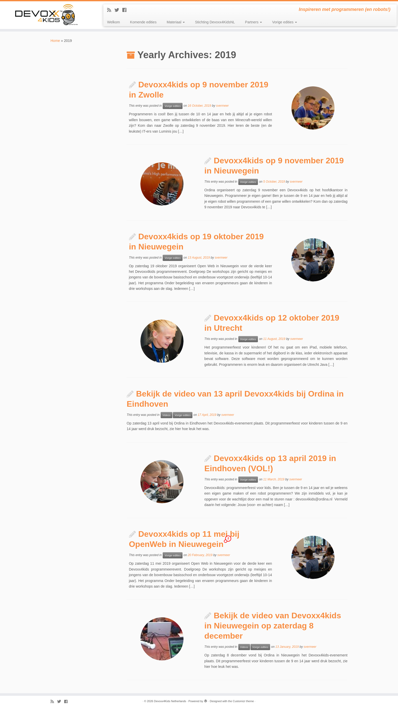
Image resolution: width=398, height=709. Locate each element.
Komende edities (143, 22)
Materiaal (176, 22)
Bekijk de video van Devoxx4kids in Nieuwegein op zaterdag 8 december (272, 625)
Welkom (113, 22)
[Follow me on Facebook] (126, 10)
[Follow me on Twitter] (118, 10)
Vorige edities (284, 22)
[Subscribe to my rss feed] (110, 10)
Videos (166, 415)
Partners (253, 22)
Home (55, 41)
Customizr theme (243, 701)
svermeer (222, 106)
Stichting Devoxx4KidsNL (215, 22)
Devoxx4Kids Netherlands (170, 701)
